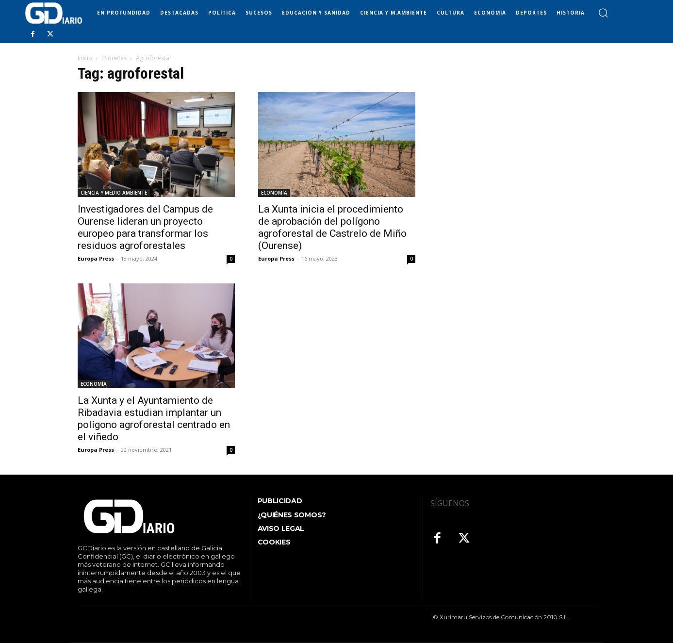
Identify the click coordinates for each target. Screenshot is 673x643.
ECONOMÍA (274, 192)
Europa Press (96, 258)
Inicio (85, 58)
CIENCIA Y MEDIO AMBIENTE (114, 192)
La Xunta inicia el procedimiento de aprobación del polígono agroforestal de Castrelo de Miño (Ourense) (332, 227)
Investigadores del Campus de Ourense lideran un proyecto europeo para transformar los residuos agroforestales (145, 227)
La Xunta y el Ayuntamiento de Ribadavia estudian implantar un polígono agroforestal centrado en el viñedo (154, 419)
